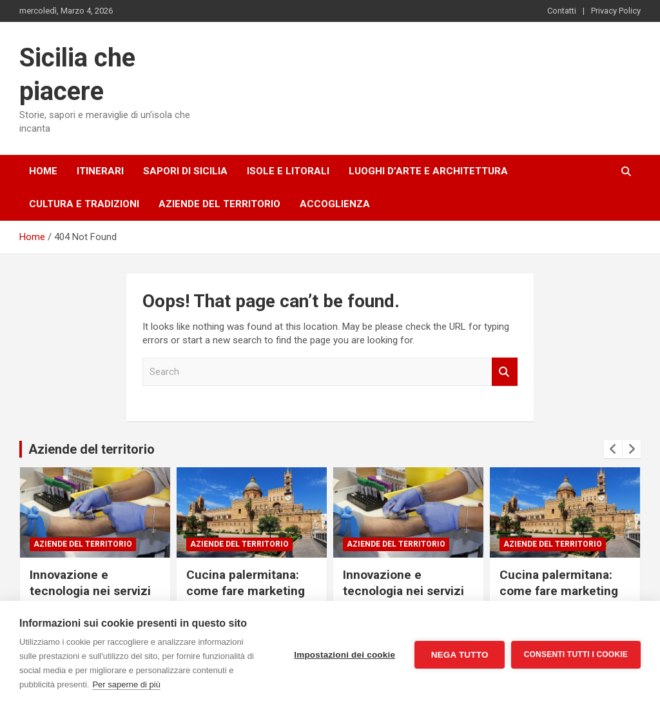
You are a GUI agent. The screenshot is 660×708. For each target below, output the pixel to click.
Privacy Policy (616, 10)
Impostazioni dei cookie (344, 655)
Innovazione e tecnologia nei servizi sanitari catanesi (90, 590)
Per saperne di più (126, 684)
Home (43, 171)
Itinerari (100, 171)
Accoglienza (335, 204)
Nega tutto (459, 655)
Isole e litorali (288, 171)
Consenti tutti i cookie (576, 654)
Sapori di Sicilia (185, 171)
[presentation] (613, 449)
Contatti (561, 10)
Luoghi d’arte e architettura (428, 171)
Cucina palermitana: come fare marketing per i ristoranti (245, 590)
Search (505, 372)
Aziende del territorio (219, 204)
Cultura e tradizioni (84, 204)
